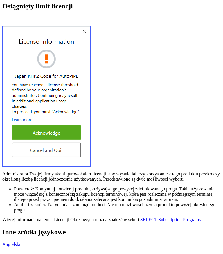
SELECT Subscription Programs (170, 219)
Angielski (11, 244)
